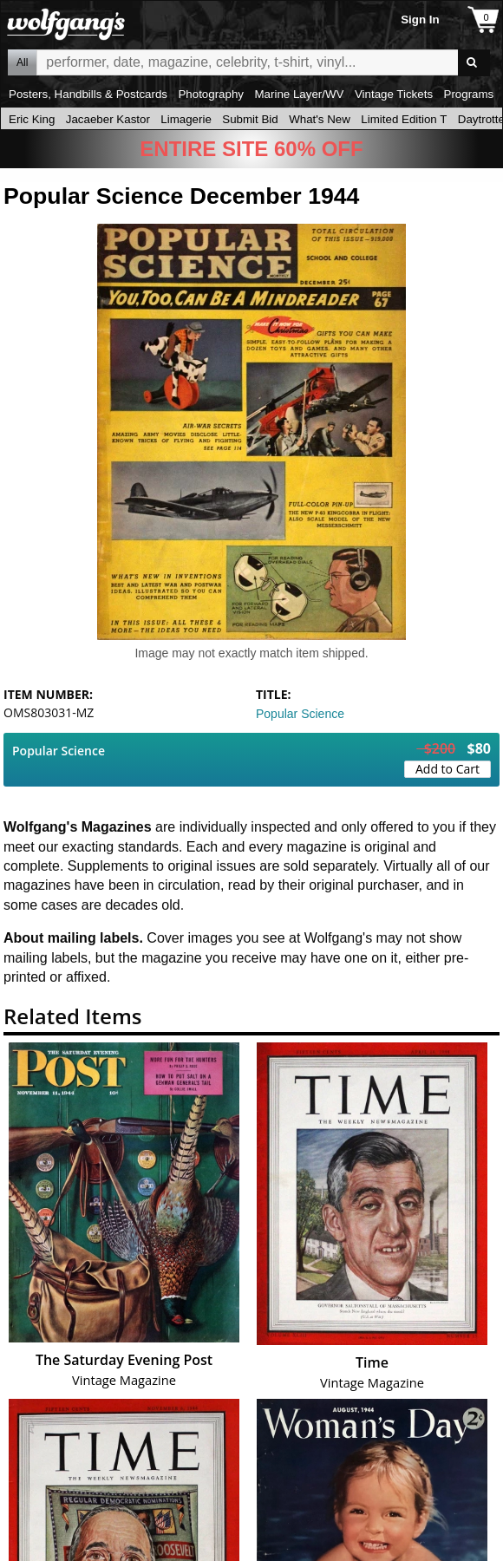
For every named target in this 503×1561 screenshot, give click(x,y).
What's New (319, 119)
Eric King (32, 119)
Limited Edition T (404, 119)
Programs (469, 94)
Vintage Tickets (394, 94)
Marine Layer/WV (298, 94)
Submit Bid (250, 119)
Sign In (420, 19)
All (22, 62)
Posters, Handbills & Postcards (88, 94)
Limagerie (186, 119)
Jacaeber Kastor (108, 119)
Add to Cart (447, 769)
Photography (211, 94)
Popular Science (300, 714)
